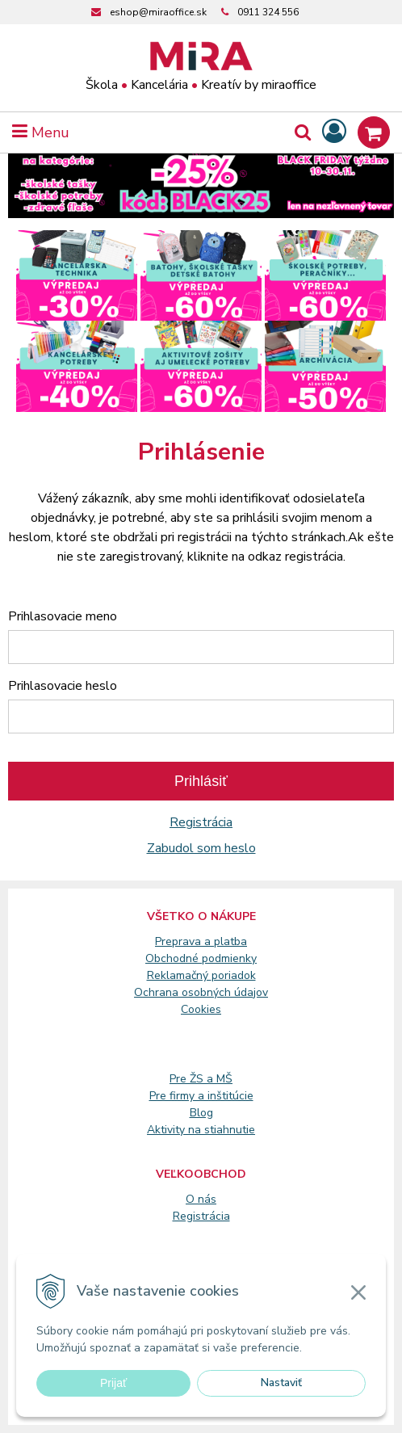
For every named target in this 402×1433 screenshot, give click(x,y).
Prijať (113, 1382)
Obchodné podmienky (201, 958)
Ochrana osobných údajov (201, 992)
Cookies (201, 1009)
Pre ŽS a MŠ (201, 1078)
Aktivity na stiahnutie (201, 1129)
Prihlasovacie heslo (62, 686)
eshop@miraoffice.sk (158, 12)
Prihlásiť (201, 781)
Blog (201, 1112)
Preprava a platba (201, 941)
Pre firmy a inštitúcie (201, 1095)
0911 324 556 (268, 12)
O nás (201, 1199)
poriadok (233, 975)
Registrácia (201, 822)
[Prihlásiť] (334, 132)
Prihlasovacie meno (62, 616)
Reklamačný (179, 975)
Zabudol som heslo (201, 848)
